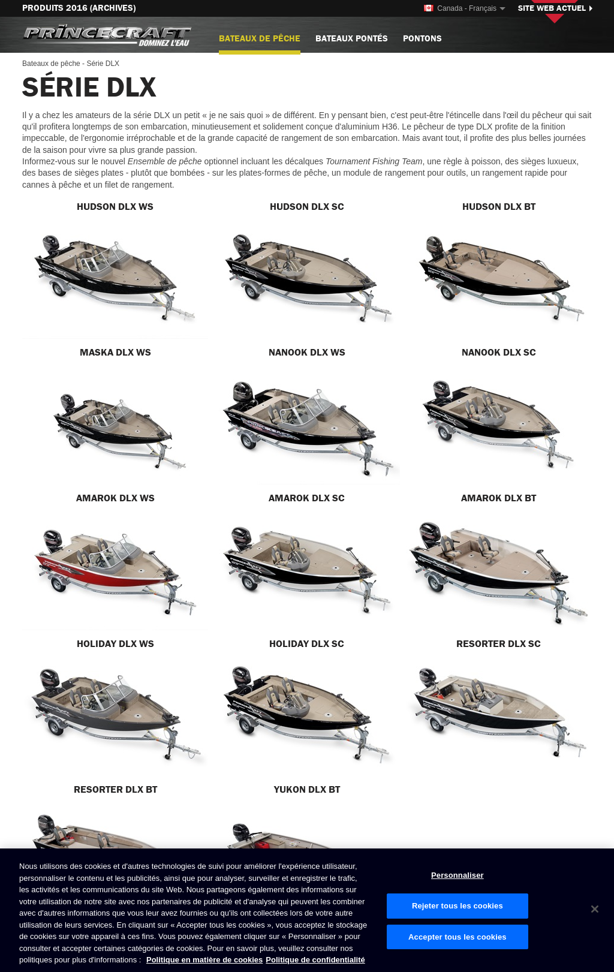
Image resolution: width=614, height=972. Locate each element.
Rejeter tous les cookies (457, 905)
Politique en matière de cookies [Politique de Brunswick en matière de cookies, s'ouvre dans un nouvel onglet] (204, 959)
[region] (307, 910)
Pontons (422, 38)
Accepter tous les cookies (457, 936)
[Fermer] (595, 909)
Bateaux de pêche (259, 43)
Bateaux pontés (351, 38)
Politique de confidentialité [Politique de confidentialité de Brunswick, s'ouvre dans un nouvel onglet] (315, 959)
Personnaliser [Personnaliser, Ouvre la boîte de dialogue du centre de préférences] (457, 875)
